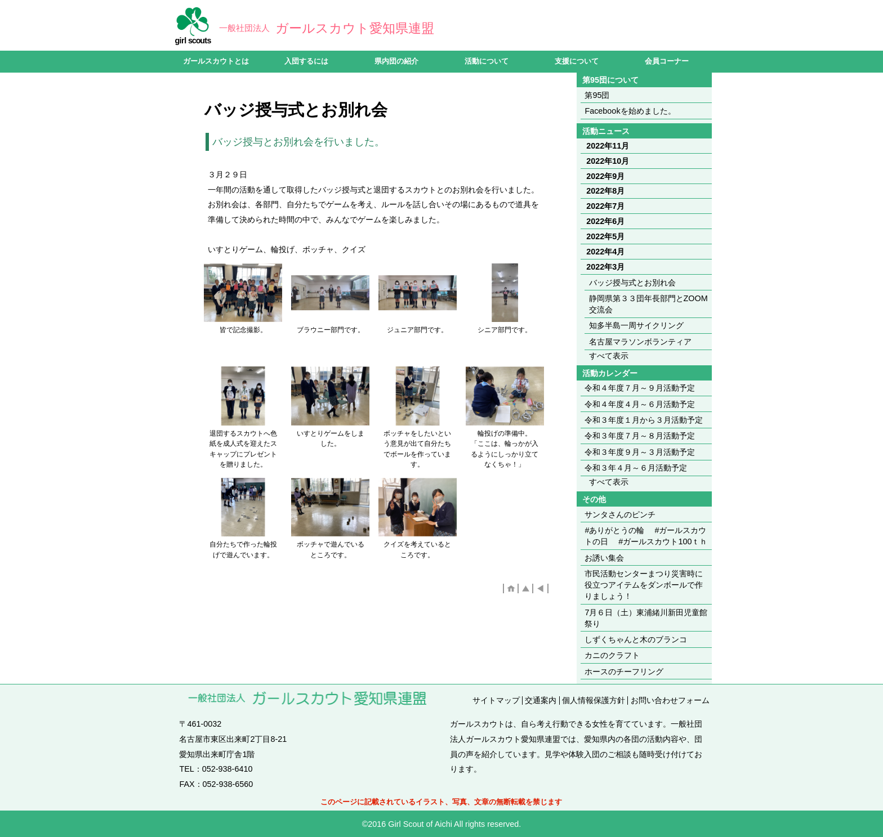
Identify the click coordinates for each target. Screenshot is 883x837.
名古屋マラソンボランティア (640, 341)
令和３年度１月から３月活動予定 (648, 419)
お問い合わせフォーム (670, 700)
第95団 (597, 95)
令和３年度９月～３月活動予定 (648, 451)
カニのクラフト (612, 655)
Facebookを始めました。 (630, 110)
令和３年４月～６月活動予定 (636, 467)
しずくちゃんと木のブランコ (636, 639)
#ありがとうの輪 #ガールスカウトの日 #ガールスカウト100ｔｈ (646, 536)
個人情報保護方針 (593, 700)
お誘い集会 (604, 557)
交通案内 (540, 700)
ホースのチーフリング (624, 671)
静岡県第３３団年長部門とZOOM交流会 (648, 304)
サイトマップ (496, 700)
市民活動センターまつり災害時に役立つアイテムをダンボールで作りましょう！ (644, 585)
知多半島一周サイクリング (636, 325)
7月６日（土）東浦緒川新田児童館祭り (646, 618)
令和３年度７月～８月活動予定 (640, 435)
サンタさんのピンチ (620, 514)
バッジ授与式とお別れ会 (632, 282)
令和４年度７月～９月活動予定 (640, 387)
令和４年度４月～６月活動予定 (640, 404)
